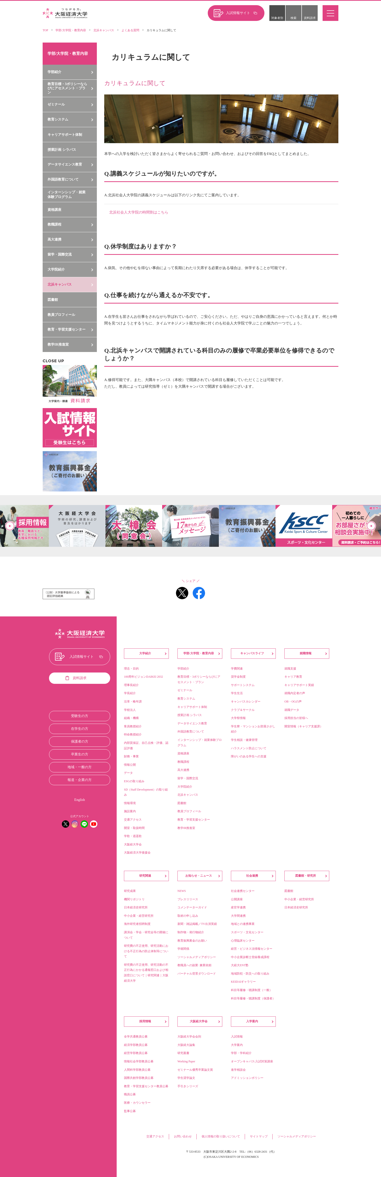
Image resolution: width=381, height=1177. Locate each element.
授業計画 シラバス (62, 150)
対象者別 (277, 18)
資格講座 (54, 210)
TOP (45, 30)
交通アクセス (155, 1136)
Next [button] (371, 526)
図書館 (53, 300)
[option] (190, 526)
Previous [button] (10, 526)
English (79, 800)
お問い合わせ (183, 1136)
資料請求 (310, 18)
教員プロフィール (61, 315)
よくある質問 (130, 30)
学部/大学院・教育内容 (70, 30)
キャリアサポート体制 (65, 135)
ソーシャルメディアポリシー (296, 1136)
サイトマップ (259, 1136)
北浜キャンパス (103, 30)
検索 (293, 18)
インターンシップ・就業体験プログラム (67, 194)
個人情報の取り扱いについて (221, 1136)
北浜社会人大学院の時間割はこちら (138, 212)
